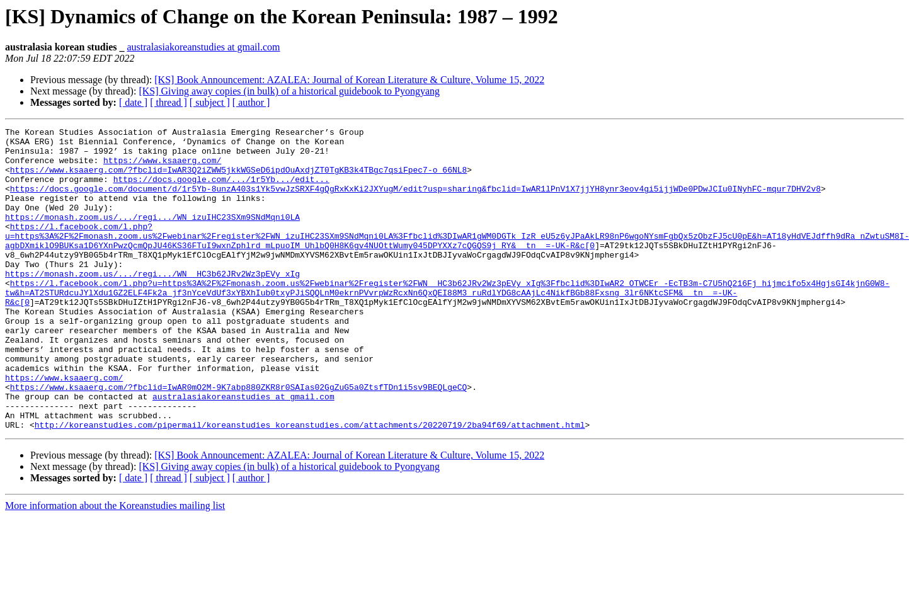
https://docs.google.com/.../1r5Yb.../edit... (221, 190)
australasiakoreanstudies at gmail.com (203, 47)
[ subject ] (210, 102)
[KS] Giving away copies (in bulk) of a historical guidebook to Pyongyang (289, 91)
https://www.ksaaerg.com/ (162, 167)
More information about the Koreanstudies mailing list (115, 566)
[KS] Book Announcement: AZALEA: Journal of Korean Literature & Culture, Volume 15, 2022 (349, 79)
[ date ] (133, 102)
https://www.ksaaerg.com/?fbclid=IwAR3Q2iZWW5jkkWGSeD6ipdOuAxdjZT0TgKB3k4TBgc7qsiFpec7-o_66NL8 (238, 179)
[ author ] (251, 102)
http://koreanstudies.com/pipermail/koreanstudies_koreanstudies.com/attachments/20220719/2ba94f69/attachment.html (310, 485)
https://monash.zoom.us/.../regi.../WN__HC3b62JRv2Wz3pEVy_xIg (152, 303)
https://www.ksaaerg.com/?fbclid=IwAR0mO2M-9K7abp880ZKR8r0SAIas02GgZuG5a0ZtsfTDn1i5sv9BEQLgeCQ (238, 439)
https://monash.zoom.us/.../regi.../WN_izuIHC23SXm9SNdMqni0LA (152, 235)
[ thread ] (168, 102)
